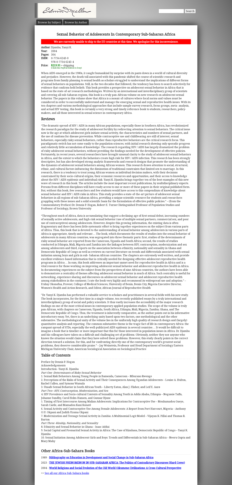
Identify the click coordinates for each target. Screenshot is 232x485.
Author (76, 22)
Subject (49, 22)
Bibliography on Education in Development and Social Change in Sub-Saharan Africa (101, 457)
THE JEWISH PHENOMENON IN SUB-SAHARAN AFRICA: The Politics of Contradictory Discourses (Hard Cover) (117, 462)
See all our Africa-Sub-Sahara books (67, 473)
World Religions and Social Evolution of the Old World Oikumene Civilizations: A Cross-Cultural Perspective (115, 468)
